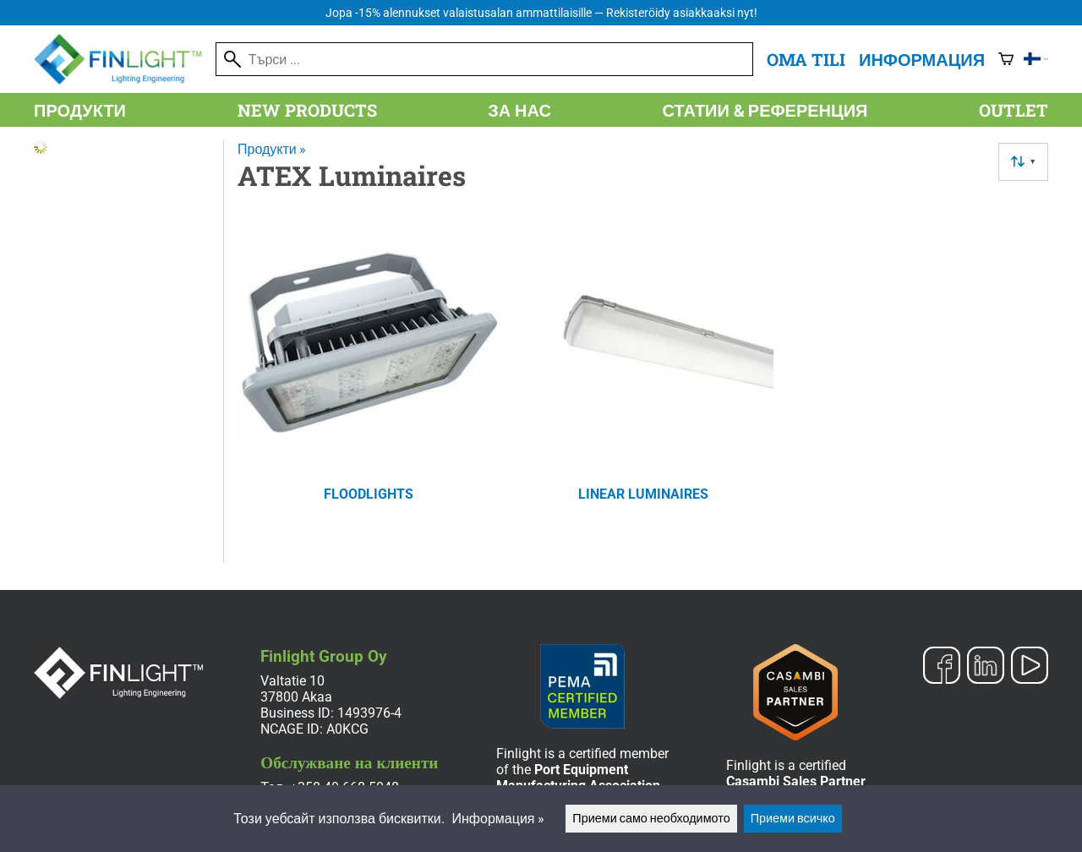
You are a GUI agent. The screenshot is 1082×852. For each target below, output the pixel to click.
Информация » (498, 819)
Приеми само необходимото (651, 818)
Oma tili (806, 59)
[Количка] (1006, 59)
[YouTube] (1029, 667)
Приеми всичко (793, 818)
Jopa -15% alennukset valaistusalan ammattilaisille (541, 13)
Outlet (1013, 110)
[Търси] (484, 59)
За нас (519, 110)
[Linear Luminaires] (642, 379)
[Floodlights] (368, 379)
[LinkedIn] (985, 667)
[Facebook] (941, 667)
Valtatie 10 (292, 681)
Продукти (80, 110)
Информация (922, 59)
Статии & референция (765, 110)
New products (307, 110)
